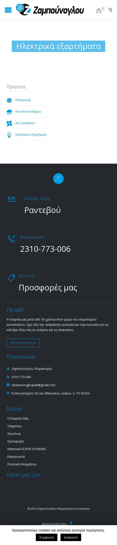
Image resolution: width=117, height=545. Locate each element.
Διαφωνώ (71, 537)
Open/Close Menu (8, 10)
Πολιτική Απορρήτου (22, 464)
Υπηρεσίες (14, 426)
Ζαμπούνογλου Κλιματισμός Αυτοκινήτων (63, 509)
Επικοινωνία (16, 456)
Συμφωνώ (46, 537)
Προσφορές (15, 441)
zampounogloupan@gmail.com (31, 385)
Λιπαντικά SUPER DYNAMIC (26, 449)
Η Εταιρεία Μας (18, 418)
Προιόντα (14, 434)
